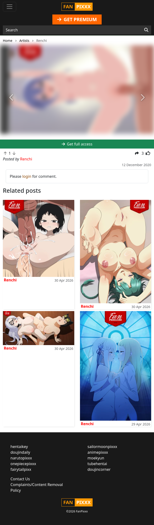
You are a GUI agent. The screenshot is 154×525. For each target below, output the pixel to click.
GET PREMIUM (77, 19)
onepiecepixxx (23, 463)
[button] (11, 97)
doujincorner (99, 469)
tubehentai (97, 463)
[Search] (146, 29)
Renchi (10, 280)
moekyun (96, 458)
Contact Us (20, 479)
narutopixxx (21, 458)
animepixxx (98, 452)
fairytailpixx (20, 469)
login (26, 176)
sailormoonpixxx (102, 446)
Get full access (77, 144)
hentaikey (19, 446)
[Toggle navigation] (9, 6)
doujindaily (20, 452)
